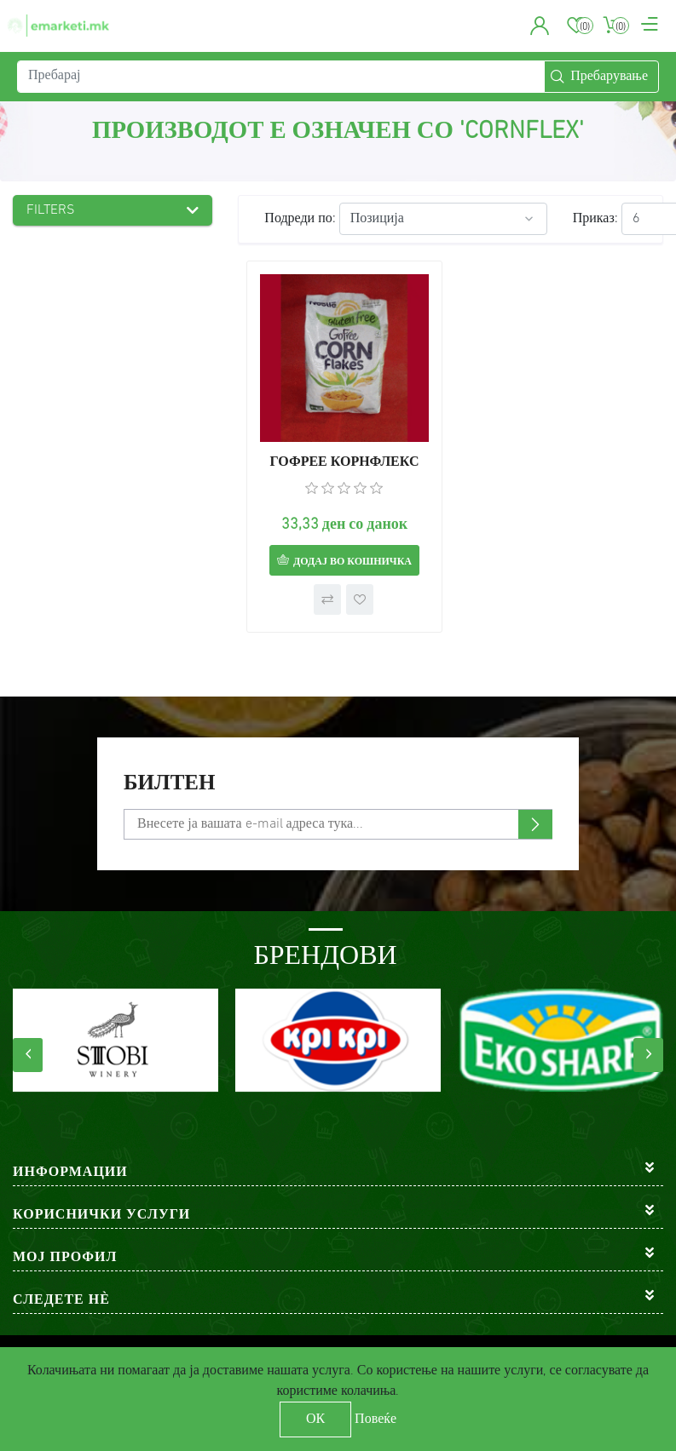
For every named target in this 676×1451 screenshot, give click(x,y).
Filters (50, 210)
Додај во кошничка (352, 562)
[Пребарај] (281, 76)
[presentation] (28, 1055)
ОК (315, 1419)
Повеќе (375, 1419)
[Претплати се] (338, 824)
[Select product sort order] (443, 219)
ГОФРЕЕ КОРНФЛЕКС (344, 462)
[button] (540, 25)
